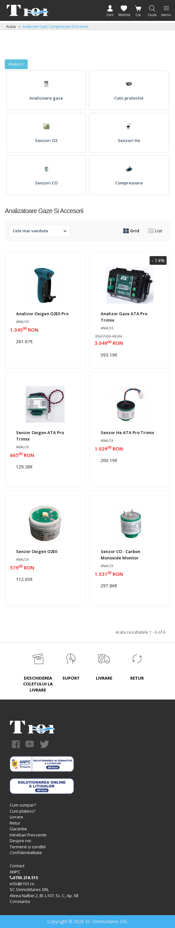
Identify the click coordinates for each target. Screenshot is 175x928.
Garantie (18, 829)
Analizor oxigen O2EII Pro (42, 314)
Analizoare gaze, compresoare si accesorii (55, 26)
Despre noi (20, 840)
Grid (131, 231)
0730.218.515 (24, 877)
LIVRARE (104, 678)
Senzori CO (46, 183)
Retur (15, 823)
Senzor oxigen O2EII (37, 551)
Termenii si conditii (28, 847)
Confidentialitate (26, 852)
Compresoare (129, 183)
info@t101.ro (22, 884)
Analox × (16, 64)
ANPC (15, 872)
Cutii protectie (128, 98)
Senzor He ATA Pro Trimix (127, 432)
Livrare (16, 817)
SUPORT (71, 678)
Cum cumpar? (23, 805)
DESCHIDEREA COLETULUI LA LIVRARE (38, 684)
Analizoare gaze (46, 98)
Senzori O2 (46, 140)
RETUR (137, 678)
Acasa (10, 26)
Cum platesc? (22, 811)
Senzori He (129, 140)
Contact (17, 866)
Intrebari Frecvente (28, 835)
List (155, 231)
